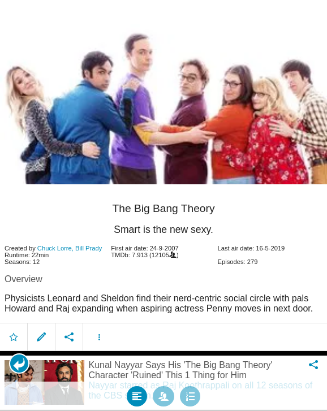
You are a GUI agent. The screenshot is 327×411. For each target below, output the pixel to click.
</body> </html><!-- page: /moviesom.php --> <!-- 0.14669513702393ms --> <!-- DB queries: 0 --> (163, 205)
